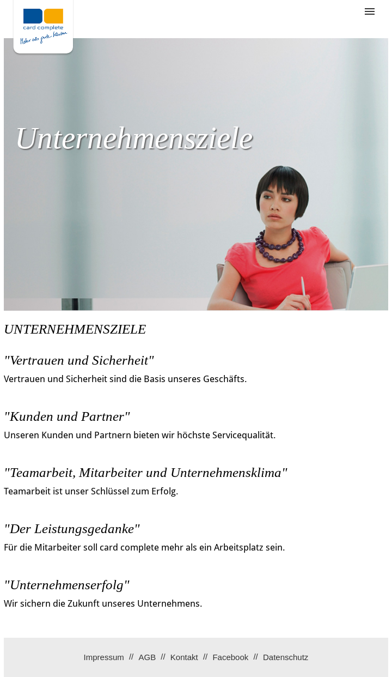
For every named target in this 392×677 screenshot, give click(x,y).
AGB (147, 657)
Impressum (104, 657)
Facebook (230, 657)
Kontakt (184, 657)
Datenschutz (285, 657)
